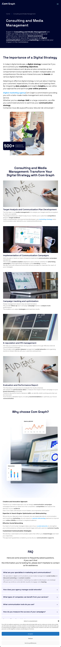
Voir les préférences (30, 643)
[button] (58, 621)
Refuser (30, 638)
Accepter (30, 634)
